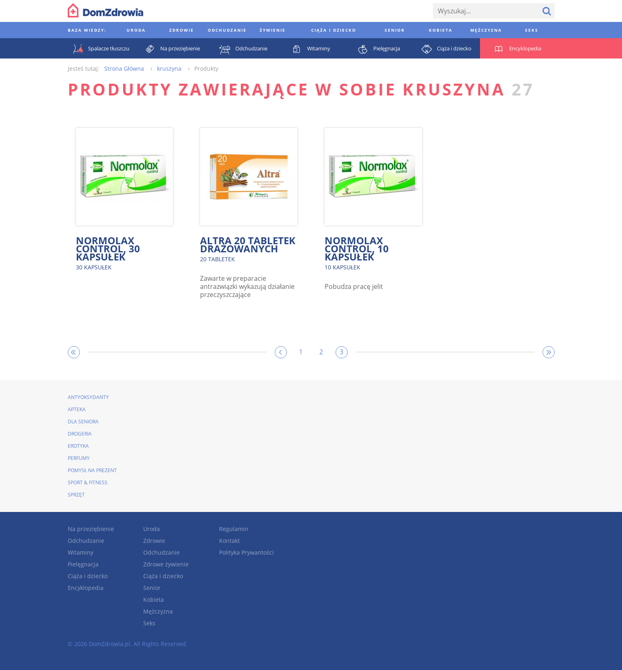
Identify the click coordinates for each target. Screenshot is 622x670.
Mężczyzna (158, 611)
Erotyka (78, 445)
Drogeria (80, 433)
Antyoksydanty (88, 397)
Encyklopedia (85, 588)
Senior (152, 588)
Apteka (77, 409)
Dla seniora (83, 421)
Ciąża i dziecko (88, 576)
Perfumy (79, 458)
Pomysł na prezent (92, 470)
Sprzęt (76, 494)
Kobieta (153, 599)
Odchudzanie (86, 540)
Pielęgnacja (83, 564)
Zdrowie (154, 540)
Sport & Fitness (88, 482)
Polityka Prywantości (246, 552)
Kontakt (229, 540)
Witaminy (80, 552)
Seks (149, 623)
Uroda (151, 529)
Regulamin (233, 529)
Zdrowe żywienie (166, 564)
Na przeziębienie (91, 529)
